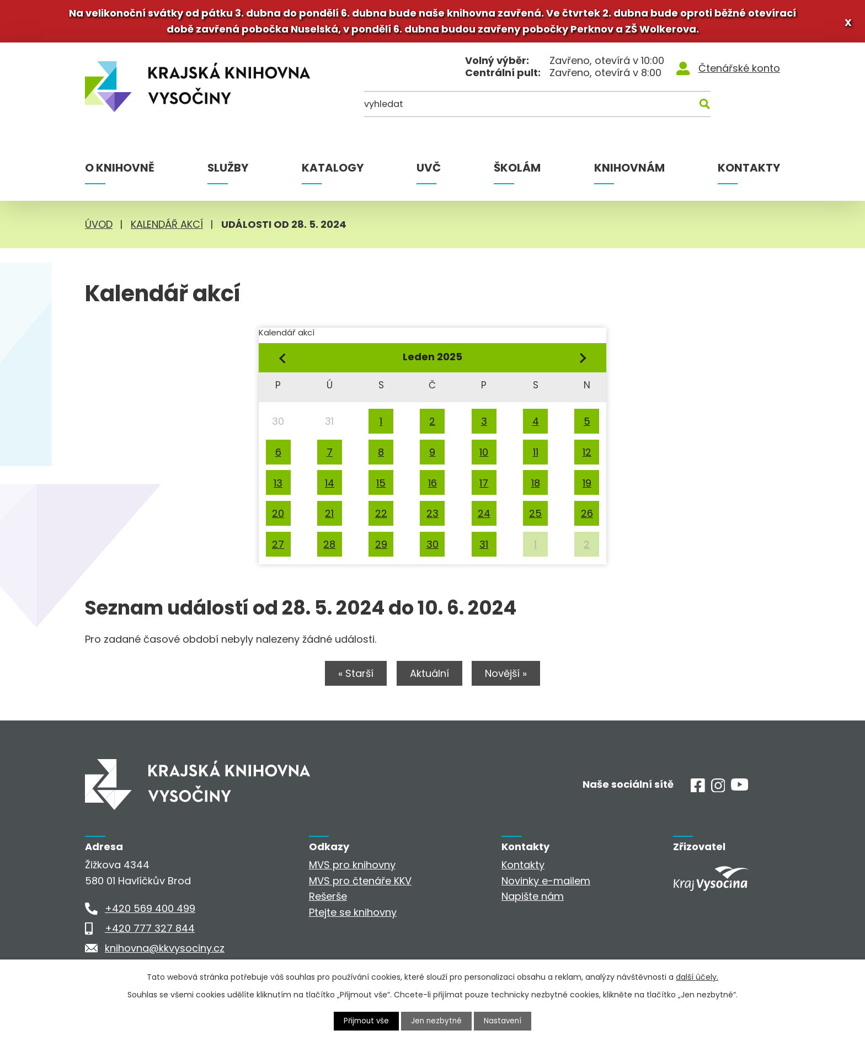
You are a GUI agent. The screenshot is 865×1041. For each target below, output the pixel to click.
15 (381, 486)
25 (535, 517)
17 (483, 486)
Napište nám (532, 901)
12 (587, 455)
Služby (227, 171)
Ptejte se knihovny (353, 917)
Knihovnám (629, 171)
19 (587, 486)
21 (329, 517)
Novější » (512, 678)
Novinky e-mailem (545, 885)
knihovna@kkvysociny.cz (165, 953)
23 (432, 517)
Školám (517, 171)
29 (381, 547)
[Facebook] (698, 793)
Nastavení (504, 1020)
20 (278, 517)
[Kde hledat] (726, 110)
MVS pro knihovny (352, 870)
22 (381, 517)
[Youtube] (739, 791)
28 (329, 547)
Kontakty (749, 171)
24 (484, 517)
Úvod (99, 227)
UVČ (429, 171)
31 (483, 547)
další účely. (697, 976)
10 (483, 455)
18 (535, 486)
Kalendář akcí (167, 227)
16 (432, 486)
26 (587, 517)
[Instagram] (718, 793)
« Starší (349, 678)
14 (329, 486)
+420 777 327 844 (150, 933)
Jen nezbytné (437, 1020)
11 (535, 455)
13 (278, 486)
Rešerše (328, 901)
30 (432, 547)
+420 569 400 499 (150, 913)
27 (278, 547)
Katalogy (333, 171)
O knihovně (119, 171)
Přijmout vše (365, 1020)
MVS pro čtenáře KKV (360, 885)
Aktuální (429, 678)
